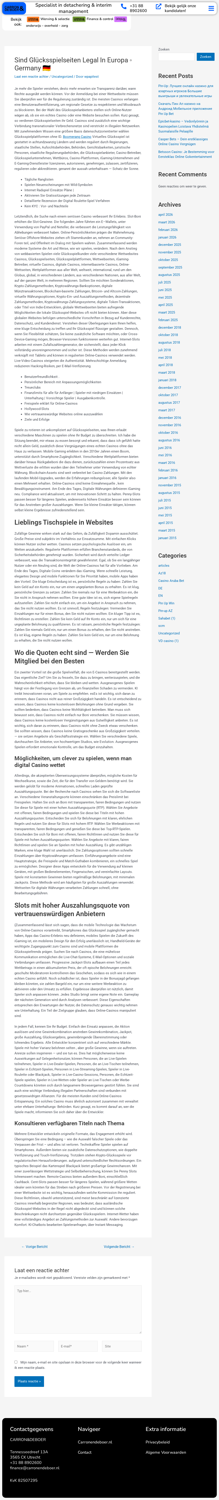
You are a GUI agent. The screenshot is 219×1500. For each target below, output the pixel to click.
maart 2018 (166, 373)
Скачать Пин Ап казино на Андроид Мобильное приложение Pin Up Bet (185, 109)
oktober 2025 (168, 260)
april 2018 (165, 365)
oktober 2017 (168, 395)
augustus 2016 (169, 440)
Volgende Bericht (119, 1247)
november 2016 (169, 425)
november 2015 (169, 485)
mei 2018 (165, 357)
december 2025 (169, 245)
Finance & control (93, 19)
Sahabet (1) (166, 618)
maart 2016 (166, 463)
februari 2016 (168, 470)
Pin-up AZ (165, 611)
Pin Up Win (166, 603)
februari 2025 (168, 320)
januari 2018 (167, 380)
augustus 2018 (169, 342)
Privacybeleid (158, 1442)
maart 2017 (166, 410)
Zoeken (163, 49)
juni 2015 (165, 508)
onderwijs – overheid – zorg (47, 25)
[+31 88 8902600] (124, 6)
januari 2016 (167, 478)
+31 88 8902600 (138, 8)
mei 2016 (165, 455)
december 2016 (169, 418)
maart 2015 (166, 530)
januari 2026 (167, 237)
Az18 (162, 573)
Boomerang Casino (77, 137)
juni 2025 (165, 290)
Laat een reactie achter (31, 77)
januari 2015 (167, 538)
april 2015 (165, 523)
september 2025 (170, 267)
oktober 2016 (168, 433)
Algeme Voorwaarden (166, 1452)
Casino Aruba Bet (171, 581)
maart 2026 (166, 222)
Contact (84, 1452)
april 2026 (165, 215)
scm (161, 626)
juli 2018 (164, 350)
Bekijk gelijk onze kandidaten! (180, 8)
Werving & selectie (49, 19)
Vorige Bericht (34, 1247)
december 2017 (169, 387)
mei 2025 (165, 297)
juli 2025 (164, 282)
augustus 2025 (169, 275)
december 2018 (169, 327)
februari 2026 (168, 230)
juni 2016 (165, 448)
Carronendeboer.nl (95, 1442)
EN (160, 596)
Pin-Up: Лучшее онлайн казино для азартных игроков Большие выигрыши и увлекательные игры (185, 91)
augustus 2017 (169, 403)
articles (163, 566)
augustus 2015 (169, 493)
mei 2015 (165, 515)
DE (160, 588)
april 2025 (165, 305)
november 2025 (169, 252)
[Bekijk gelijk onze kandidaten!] (158, 6)
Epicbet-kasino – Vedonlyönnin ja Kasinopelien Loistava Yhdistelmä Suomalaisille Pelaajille (183, 126)
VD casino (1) (168, 641)
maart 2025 (166, 312)
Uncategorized (62, 77)
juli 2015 (164, 500)
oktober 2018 (168, 335)
